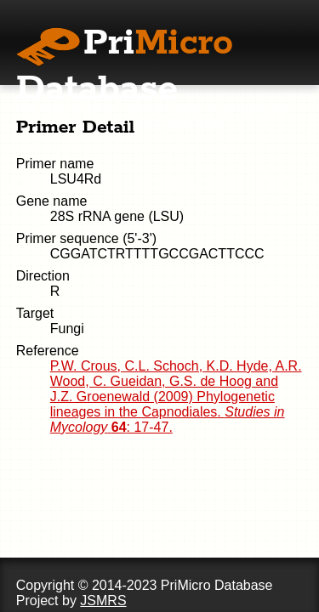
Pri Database (124, 66)
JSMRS (103, 600)
